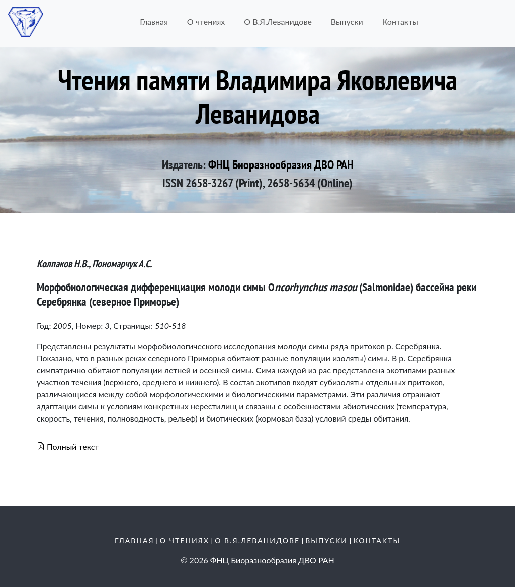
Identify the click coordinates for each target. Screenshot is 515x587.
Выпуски (347, 21)
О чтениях (206, 21)
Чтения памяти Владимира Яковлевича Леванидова (257, 96)
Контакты (400, 21)
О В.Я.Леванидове (278, 21)
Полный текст (68, 446)
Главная (154, 21)
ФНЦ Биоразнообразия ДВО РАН (281, 165)
